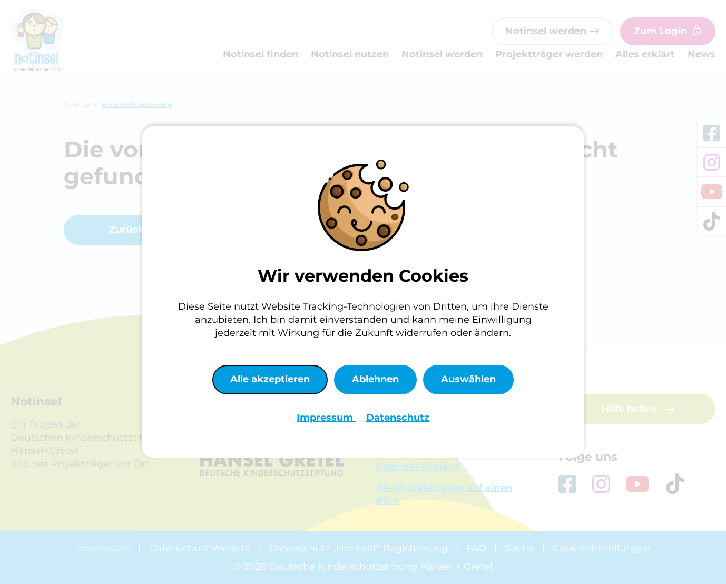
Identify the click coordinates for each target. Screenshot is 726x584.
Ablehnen (375, 379)
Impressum (326, 417)
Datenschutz (397, 417)
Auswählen (468, 379)
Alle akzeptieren (270, 379)
